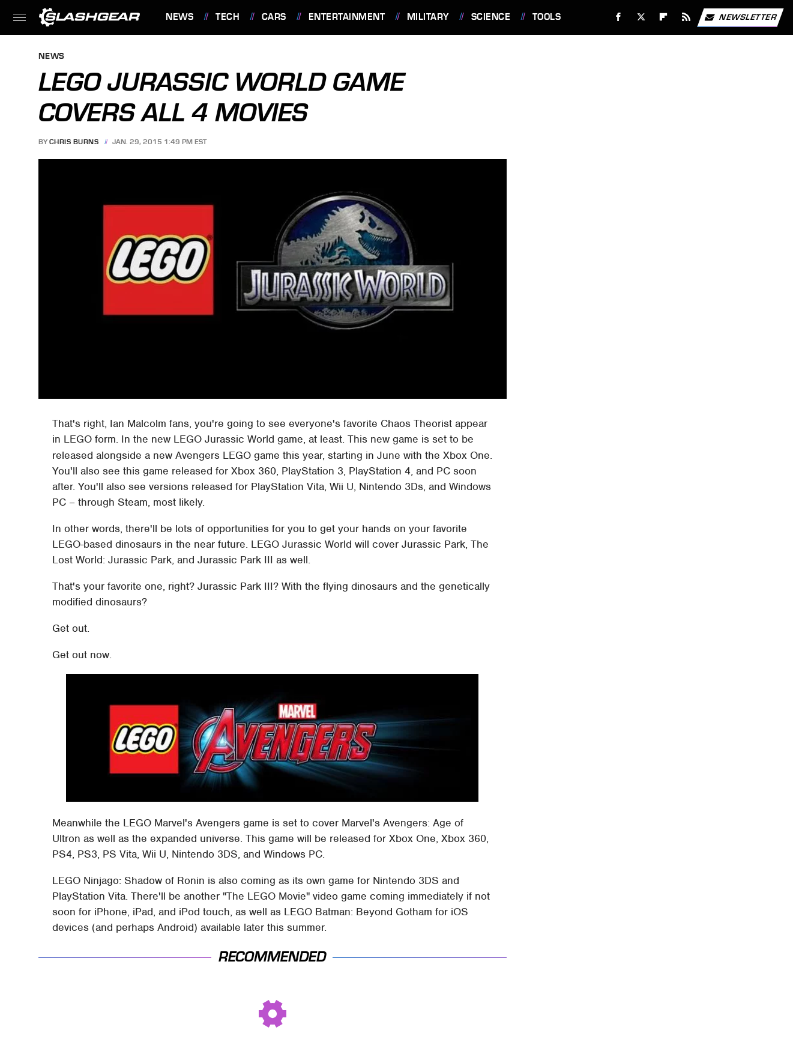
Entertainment (347, 16)
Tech (228, 16)
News (179, 16)
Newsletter (740, 17)
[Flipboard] (663, 17)
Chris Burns (74, 142)
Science (491, 16)
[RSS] (686, 17)
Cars (274, 16)
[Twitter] (641, 17)
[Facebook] (618, 17)
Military (428, 16)
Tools (546, 16)
